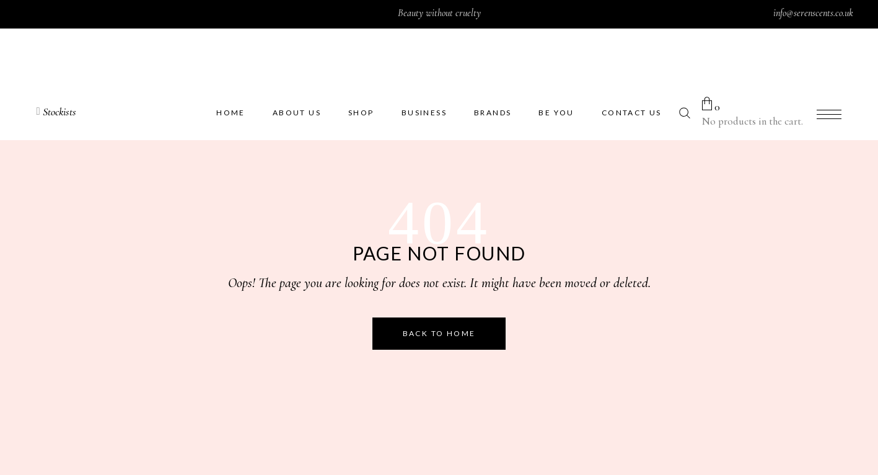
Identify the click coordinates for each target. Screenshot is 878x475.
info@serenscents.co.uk (813, 13)
